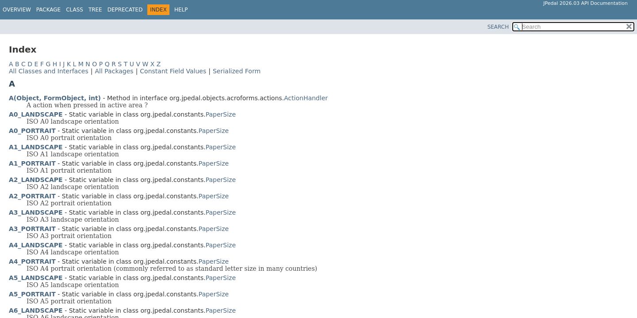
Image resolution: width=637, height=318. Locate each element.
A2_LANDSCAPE (36, 179)
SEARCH (498, 27)
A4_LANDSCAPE (36, 245)
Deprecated (125, 10)
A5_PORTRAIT (32, 294)
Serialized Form (237, 71)
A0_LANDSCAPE (36, 114)
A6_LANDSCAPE (36, 310)
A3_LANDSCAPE (36, 212)
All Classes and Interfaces (48, 71)
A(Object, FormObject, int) (55, 98)
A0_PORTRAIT (32, 130)
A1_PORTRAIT (32, 163)
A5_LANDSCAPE (36, 277)
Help (181, 10)
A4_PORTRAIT (32, 261)
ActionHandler (306, 98)
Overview (17, 10)
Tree (95, 10)
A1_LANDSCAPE (36, 147)
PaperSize (221, 114)
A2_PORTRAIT (32, 196)
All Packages (114, 71)
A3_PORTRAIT (32, 228)
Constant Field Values (173, 71)
